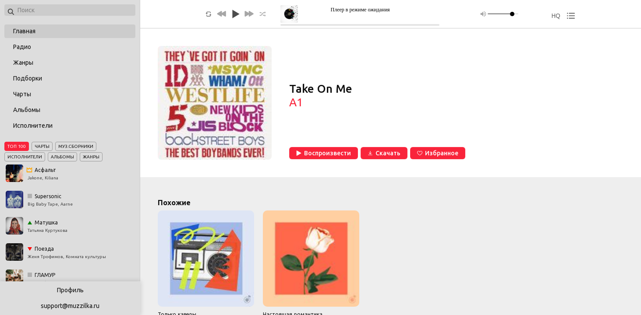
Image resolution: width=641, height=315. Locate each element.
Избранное (437, 153)
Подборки (27, 78)
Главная (24, 31)
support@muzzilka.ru (70, 305)
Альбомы (26, 109)
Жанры (23, 62)
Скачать (384, 153)
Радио (22, 46)
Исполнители (33, 125)
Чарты (22, 94)
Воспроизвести (323, 153)
